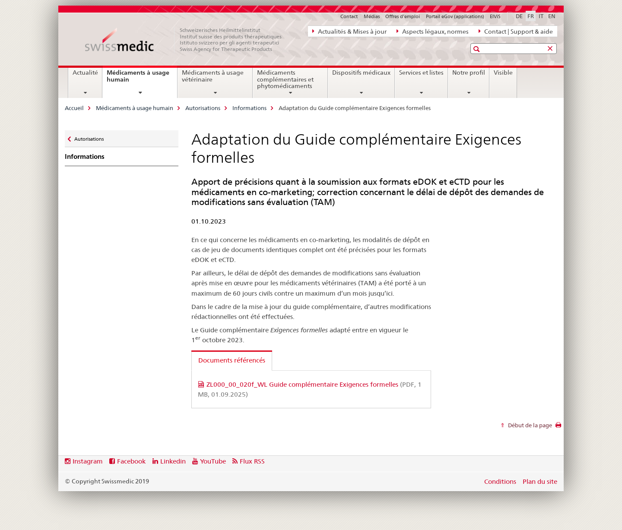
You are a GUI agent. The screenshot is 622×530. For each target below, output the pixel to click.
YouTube (213, 461)
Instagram (88, 461)
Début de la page (529, 425)
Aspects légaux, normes (433, 31)
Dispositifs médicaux (361, 72)
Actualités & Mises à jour (349, 31)
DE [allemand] (519, 16)
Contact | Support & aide (516, 31)
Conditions (500, 481)
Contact (349, 16)
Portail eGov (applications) (455, 16)
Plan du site (540, 481)
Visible (503, 72)
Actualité (85, 72)
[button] (477, 49)
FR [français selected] (530, 16)
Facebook (131, 461)
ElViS (495, 16)
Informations (249, 107)
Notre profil (468, 72)
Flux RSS (252, 461)
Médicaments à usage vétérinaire (213, 76)
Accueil (74, 107)
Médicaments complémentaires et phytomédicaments (285, 79)
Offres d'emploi (402, 16)
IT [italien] (541, 16)
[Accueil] (188, 39)
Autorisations (202, 107)
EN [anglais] (551, 16)
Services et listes (421, 72)
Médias (372, 16)
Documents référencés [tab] (231, 360)
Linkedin (173, 461)
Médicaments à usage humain (138, 79)
